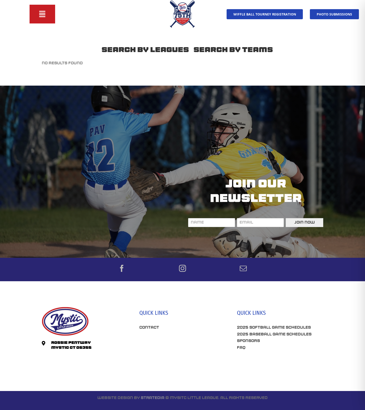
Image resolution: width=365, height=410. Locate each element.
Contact (149, 328)
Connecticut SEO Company (267, 364)
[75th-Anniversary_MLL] (182, 2)
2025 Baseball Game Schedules (274, 334)
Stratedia (152, 398)
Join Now (304, 222)
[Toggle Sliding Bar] (42, 14)
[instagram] (182, 268)
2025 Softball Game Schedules (274, 328)
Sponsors (248, 341)
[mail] (243, 268)
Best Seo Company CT (164, 342)
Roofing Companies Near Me (172, 358)
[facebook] (121, 268)
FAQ (241, 348)
